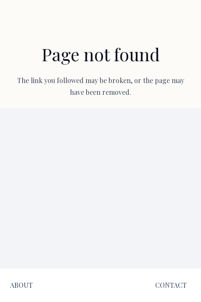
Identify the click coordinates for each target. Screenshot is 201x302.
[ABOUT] (21, 285)
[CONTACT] (171, 285)
